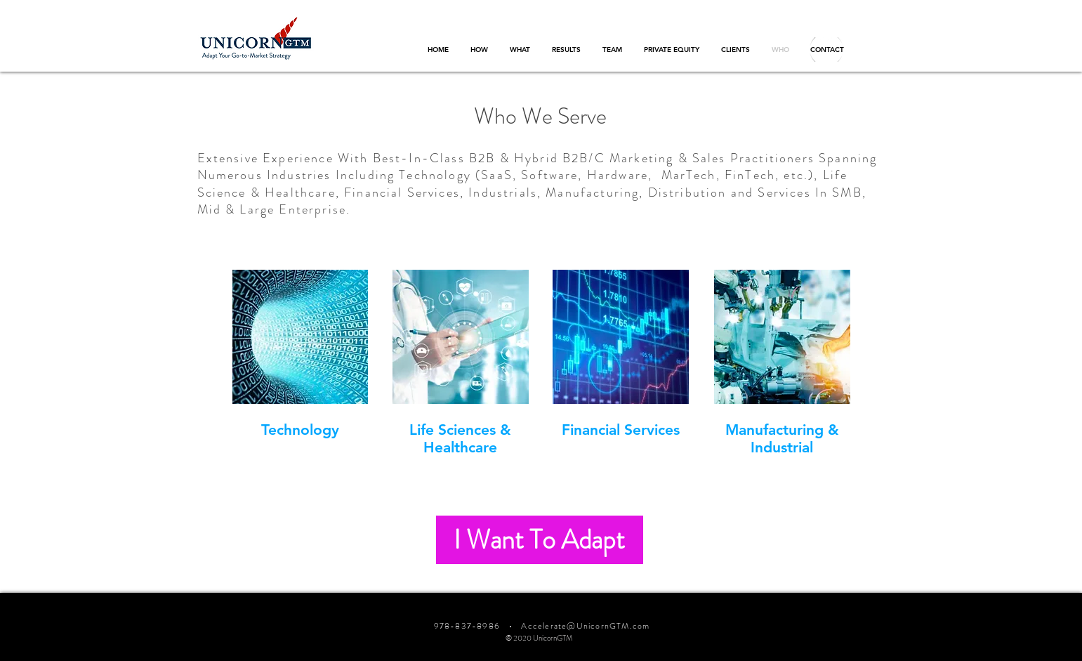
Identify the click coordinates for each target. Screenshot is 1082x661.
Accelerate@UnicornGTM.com (585, 626)
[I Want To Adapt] (539, 540)
